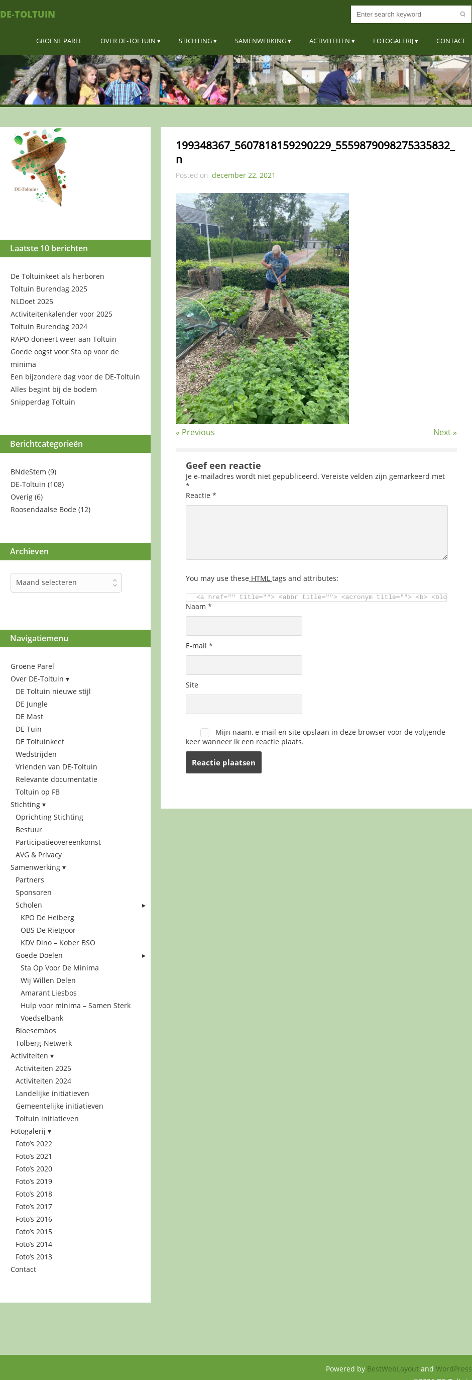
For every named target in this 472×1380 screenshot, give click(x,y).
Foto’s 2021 (34, 1156)
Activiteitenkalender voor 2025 (61, 314)
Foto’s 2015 (34, 1231)
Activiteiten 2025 (43, 1068)
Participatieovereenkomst (58, 842)
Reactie (201, 495)
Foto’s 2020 (34, 1168)
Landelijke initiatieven (52, 1093)
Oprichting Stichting (49, 817)
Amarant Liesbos (49, 993)
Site (192, 684)
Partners (30, 879)
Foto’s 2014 (34, 1244)
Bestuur (29, 829)
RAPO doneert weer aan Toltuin (63, 339)
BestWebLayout (394, 1368)
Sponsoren (34, 892)
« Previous (195, 432)
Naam (199, 606)
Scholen (29, 905)
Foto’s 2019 (34, 1181)
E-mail (199, 645)
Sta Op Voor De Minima (60, 967)
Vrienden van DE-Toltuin (56, 766)
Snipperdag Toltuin (43, 402)
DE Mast (29, 716)
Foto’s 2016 (34, 1219)
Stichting (195, 40)
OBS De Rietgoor (48, 930)
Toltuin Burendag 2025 (49, 288)
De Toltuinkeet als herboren (57, 276)
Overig (22, 497)
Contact (450, 40)
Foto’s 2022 (34, 1143)
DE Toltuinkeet (40, 741)
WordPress (454, 1368)
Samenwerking (260, 40)
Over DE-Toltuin (128, 40)
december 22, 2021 (244, 175)
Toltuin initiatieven (47, 1118)
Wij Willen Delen (48, 980)
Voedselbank (42, 1018)
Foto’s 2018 (34, 1194)
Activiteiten (329, 40)
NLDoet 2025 (32, 301)
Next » (445, 432)
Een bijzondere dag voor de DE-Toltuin (75, 376)
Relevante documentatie (56, 779)
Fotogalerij (393, 40)
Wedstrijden (36, 754)
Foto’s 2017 (34, 1206)
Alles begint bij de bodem (54, 389)
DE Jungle (32, 704)
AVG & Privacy (39, 854)
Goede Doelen (39, 955)
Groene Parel (59, 40)
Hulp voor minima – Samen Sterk (76, 1005)
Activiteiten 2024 (43, 1081)
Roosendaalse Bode (43, 509)
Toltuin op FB (38, 792)
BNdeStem (28, 471)
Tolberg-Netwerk (44, 1043)
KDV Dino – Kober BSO (58, 942)
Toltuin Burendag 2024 (49, 326)
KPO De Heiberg (47, 917)
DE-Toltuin (27, 14)
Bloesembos (36, 1030)
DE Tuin (29, 729)
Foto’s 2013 (34, 1256)
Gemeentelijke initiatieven (59, 1106)
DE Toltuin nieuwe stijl (53, 691)
